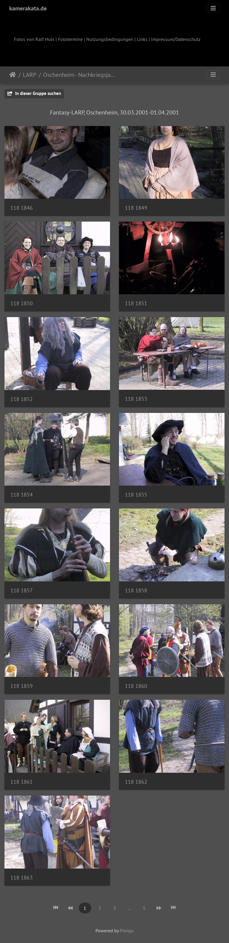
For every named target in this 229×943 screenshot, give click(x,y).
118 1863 (21, 877)
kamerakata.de (28, 8)
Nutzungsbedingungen (109, 39)
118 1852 (21, 399)
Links (142, 39)
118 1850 (21, 303)
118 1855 (136, 495)
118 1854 (21, 495)
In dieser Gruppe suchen (34, 93)
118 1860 (136, 686)
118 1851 (136, 303)
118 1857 (21, 590)
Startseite (12, 74)
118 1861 (21, 782)
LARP (29, 75)
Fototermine (70, 39)
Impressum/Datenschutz (175, 39)
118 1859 (21, 686)
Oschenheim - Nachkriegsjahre (80, 75)
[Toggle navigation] (213, 8)
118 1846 (21, 208)
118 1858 (136, 590)
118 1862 (136, 782)
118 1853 (136, 399)
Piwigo (127, 931)
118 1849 (136, 208)
